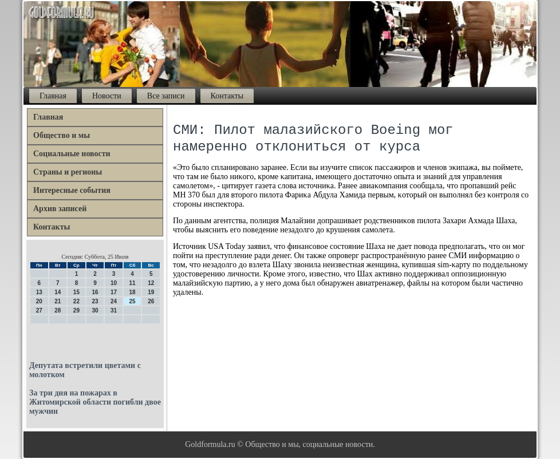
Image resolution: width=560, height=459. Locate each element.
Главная (53, 96)
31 (114, 310)
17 (114, 292)
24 (114, 301)
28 (57, 310)
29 (76, 310)
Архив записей (59, 208)
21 (57, 301)
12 (151, 283)
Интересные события (72, 190)
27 (39, 310)
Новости (106, 96)
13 (39, 292)
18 (132, 292)
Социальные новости (72, 153)
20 (39, 301)
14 (57, 292)
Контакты (227, 96)
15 (76, 292)
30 (95, 310)
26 (151, 301)
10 (114, 283)
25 (132, 301)
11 (132, 283)
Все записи (166, 96)
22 (76, 301)
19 (151, 292)
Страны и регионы (67, 172)
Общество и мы (61, 135)
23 (95, 301)
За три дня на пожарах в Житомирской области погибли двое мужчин (95, 402)
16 (95, 292)
